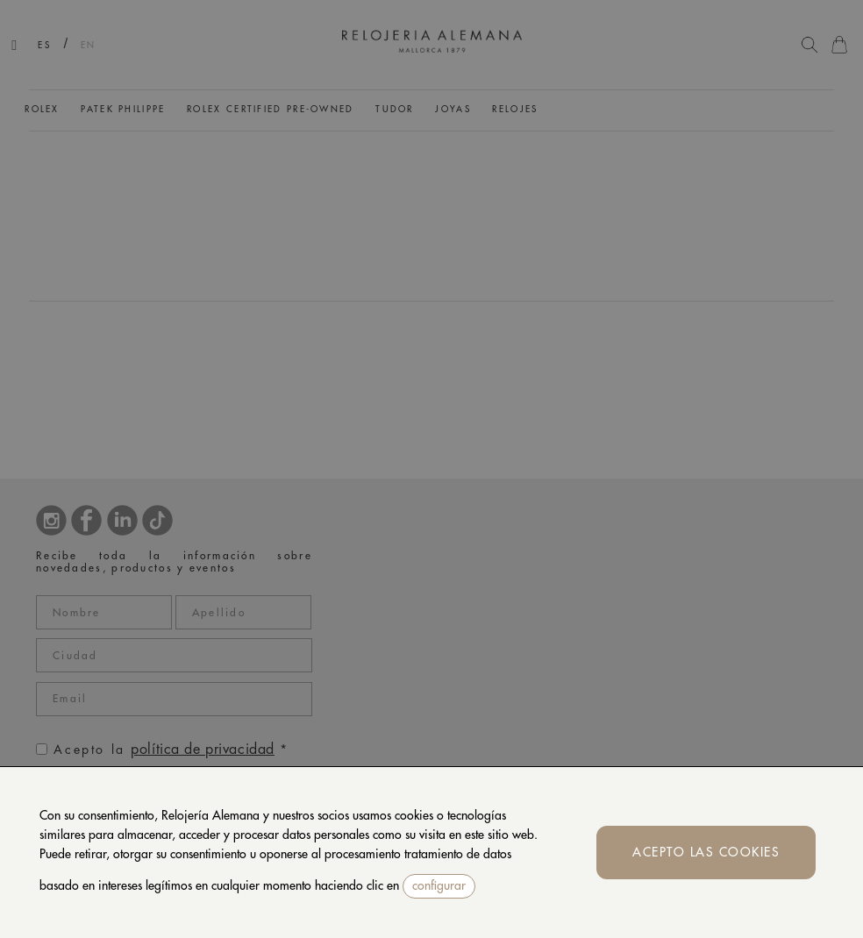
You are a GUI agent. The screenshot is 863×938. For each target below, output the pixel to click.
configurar (439, 885)
